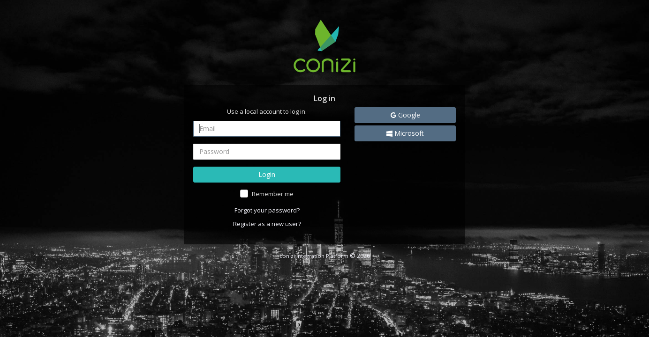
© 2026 (324, 255)
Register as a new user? (267, 224)
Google (405, 114)
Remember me (273, 194)
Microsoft (405, 133)
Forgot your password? (267, 210)
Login (266, 174)
